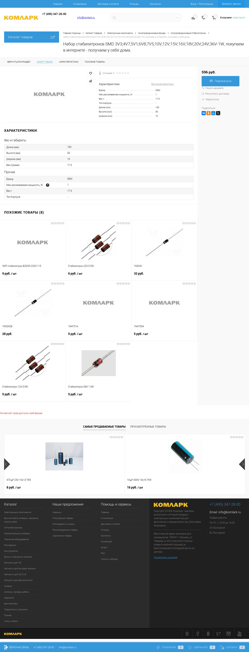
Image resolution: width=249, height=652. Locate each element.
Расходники (10, 545)
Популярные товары (63, 518)
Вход (193, 4)
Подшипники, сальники (15, 609)
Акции (104, 547)
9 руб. (32, 276)
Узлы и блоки (11, 621)
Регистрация (206, 4)
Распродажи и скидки (64, 524)
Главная (57, 4)
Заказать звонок (231, 3)
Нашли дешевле (212, 88)
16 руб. (75, 487)
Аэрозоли (9, 597)
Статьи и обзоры (109, 559)
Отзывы (134, 4)
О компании (79, 4)
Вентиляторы (11, 603)
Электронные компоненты (17, 512)
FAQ (103, 553)
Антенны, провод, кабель (16, 592)
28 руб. (33, 336)
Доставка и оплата (108, 4)
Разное (7, 615)
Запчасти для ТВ (12, 562)
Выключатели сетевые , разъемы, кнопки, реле (21, 520)
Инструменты (11, 551)
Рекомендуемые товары (65, 530)
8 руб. (14, 487)
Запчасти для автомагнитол (18, 580)
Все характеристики (162, 84)
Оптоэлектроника (13, 527)
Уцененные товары (62, 535)
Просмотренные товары (148, 426)
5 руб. (98, 336)
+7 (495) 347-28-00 (44, 647)
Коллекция (106, 541)
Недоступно (210, 99)
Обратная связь (16, 647)
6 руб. (98, 276)
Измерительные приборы (17, 533)
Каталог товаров (31, 37)
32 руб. (164, 275)
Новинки (57, 512)
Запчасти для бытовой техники (20, 568)
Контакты (155, 4)
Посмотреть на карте (165, 557)
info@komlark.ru (86, 17)
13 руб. (195, 487)
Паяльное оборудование (16, 539)
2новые (8, 586)
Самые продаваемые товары (104, 426)
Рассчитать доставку (215, 93)
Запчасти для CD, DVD (15, 574)
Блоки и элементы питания (18, 557)
